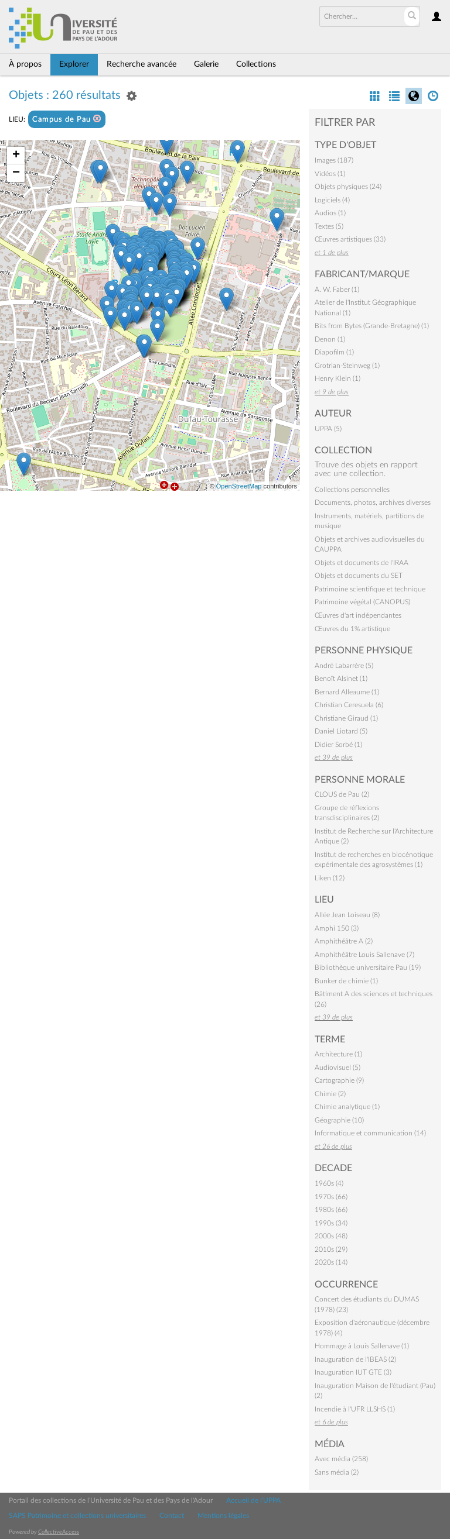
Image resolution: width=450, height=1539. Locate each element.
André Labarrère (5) (344, 665)
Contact (171, 1515)
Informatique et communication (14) (370, 1133)
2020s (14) (331, 1262)
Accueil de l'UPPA (253, 1500)
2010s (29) (331, 1249)
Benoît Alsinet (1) (341, 678)
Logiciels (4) (332, 200)
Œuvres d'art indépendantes (358, 615)
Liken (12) (330, 878)
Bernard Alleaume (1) (347, 692)
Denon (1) (330, 339)
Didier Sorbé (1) (338, 744)
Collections (256, 64)
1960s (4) (329, 1183)
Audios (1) (330, 212)
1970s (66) (331, 1196)
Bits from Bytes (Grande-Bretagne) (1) (372, 325)
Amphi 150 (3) (337, 928)
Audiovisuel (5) (337, 1067)
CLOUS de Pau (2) (342, 794)
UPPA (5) (328, 428)
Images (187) (334, 160)
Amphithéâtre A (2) (344, 941)
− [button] (16, 173)
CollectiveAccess (58, 1532)
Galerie (206, 64)
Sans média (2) (337, 1472)
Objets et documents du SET (359, 575)
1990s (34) (331, 1223)
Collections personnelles (352, 489)
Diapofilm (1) (334, 352)
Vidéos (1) (330, 173)
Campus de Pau (66, 119)
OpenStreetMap (239, 486)
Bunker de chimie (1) (346, 980)
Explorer (74, 64)
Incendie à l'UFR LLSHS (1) (355, 1409)
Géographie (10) (339, 1120)
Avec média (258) (341, 1458)
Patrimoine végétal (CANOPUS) (362, 601)
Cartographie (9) (339, 1080)
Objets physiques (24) (348, 186)
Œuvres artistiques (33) (350, 239)
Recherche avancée (141, 64)
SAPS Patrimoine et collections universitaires (77, 1515)
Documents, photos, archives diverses (373, 502)
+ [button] (16, 155)
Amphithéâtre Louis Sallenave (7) (364, 954)
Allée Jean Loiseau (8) (347, 914)
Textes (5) (329, 226)
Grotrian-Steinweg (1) (347, 365)
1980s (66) (331, 1209)
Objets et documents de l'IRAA (361, 562)
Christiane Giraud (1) (346, 718)
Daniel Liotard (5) (341, 731)
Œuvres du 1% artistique (352, 628)
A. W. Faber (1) (337, 289)
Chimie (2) (330, 1093)
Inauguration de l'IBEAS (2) (355, 1359)
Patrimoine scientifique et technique (370, 589)
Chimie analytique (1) (347, 1106)
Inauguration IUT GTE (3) (353, 1372)
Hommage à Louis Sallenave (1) (362, 1345)
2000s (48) (331, 1236)
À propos (25, 64)
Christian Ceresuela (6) (349, 704)
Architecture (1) (338, 1054)
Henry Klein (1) (337, 378)
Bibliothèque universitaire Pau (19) (368, 967)
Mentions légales (223, 1515)
